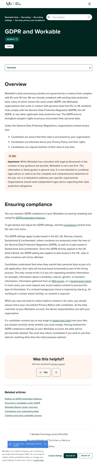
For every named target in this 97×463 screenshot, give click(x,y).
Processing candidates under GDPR (22, 402)
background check (80, 281)
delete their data (61, 320)
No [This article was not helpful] (56, 372)
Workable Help (11, 17)
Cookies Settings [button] (55, 455)
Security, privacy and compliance (30, 20)
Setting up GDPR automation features (23, 398)
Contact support (58, 364)
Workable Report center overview (21, 407)
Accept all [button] (70, 455)
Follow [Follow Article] (9, 46)
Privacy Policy (48, 446)
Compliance (70, 225)
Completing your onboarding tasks (22, 411)
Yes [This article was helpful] (43, 372)
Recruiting (26, 17)
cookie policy (39, 460)
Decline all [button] (85, 455)
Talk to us (66, 440)
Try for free (53, 440)
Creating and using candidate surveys (23, 415)
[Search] (69, 17)
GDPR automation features (30, 217)
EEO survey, (58, 281)
